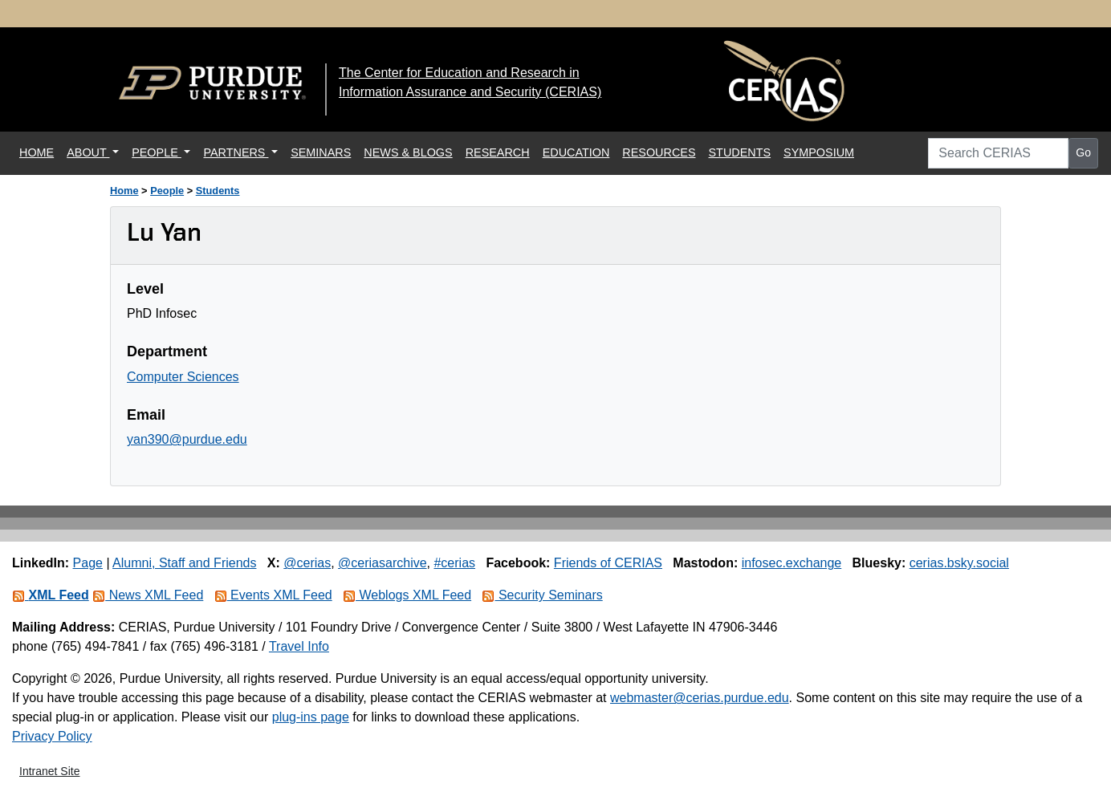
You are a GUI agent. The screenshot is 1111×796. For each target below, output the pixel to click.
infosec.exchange (792, 563)
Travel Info (299, 646)
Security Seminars (542, 595)
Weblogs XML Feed (407, 595)
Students (218, 191)
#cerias (454, 563)
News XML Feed (147, 595)
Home (124, 191)
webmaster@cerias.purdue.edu (699, 698)
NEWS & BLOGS (408, 152)
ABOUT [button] (88, 152)
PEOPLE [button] (156, 152)
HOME (39, 151)
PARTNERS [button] (235, 152)
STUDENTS (740, 152)
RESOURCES (658, 152)
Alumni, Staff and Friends (184, 563)
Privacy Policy (52, 736)
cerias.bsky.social (959, 563)
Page (88, 563)
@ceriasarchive (382, 563)
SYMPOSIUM (818, 152)
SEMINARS (321, 152)
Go (1083, 152)
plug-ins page (310, 717)
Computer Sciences (183, 377)
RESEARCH (498, 152)
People (167, 191)
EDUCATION (576, 152)
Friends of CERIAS (608, 563)
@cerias (307, 563)
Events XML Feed (273, 595)
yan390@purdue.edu (187, 439)
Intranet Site (49, 771)
